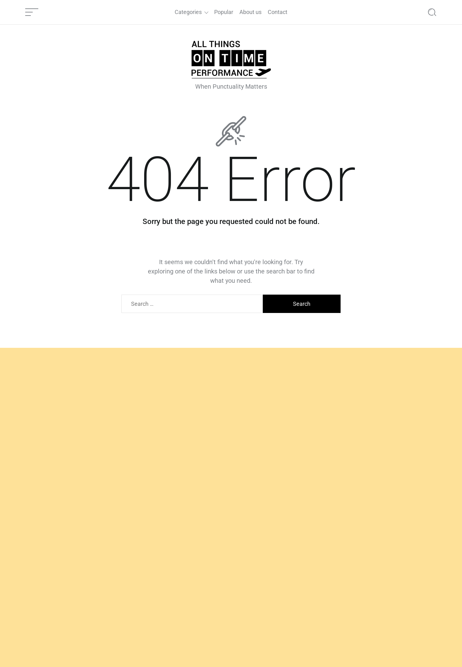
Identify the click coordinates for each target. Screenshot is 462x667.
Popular (223, 12)
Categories (188, 12)
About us (250, 12)
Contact (277, 12)
